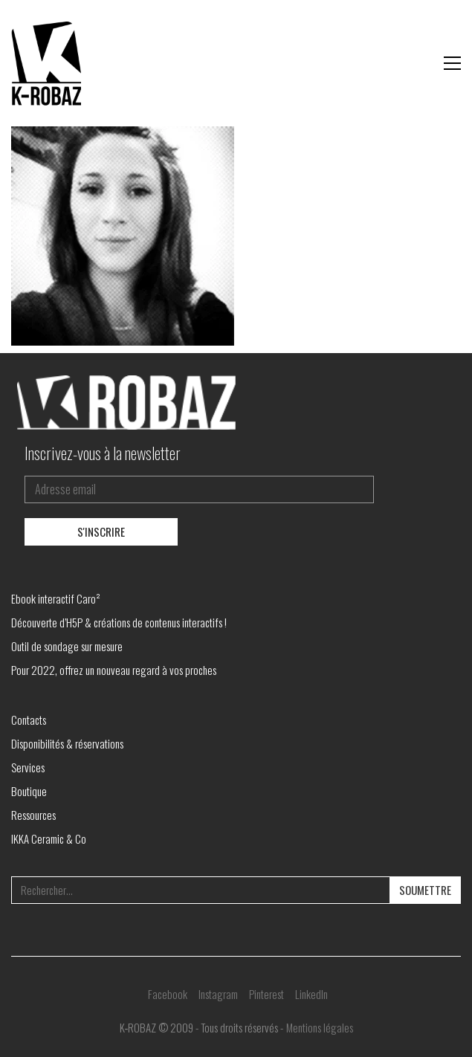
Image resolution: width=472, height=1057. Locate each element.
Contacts (28, 719)
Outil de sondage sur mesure (67, 646)
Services (28, 767)
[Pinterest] (266, 993)
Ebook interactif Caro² (55, 598)
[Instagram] (218, 993)
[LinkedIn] (311, 993)
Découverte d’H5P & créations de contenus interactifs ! (119, 622)
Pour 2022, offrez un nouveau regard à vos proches (113, 669)
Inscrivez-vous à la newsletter (103, 453)
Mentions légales (319, 1027)
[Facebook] (167, 993)
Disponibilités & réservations (67, 743)
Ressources (33, 814)
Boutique (29, 790)
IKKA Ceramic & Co (48, 838)
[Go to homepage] (48, 63)
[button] (452, 63)
